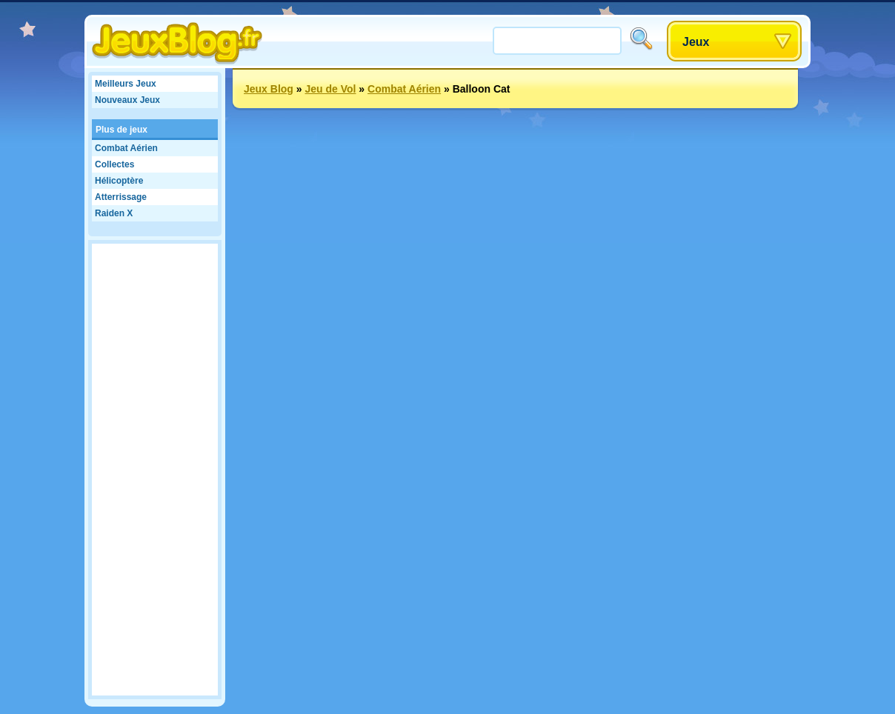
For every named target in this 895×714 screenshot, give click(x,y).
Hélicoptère (119, 181)
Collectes (114, 164)
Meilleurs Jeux (125, 84)
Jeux (695, 42)
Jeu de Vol (330, 89)
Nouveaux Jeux (127, 100)
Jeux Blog (268, 89)
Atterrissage (121, 197)
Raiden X (114, 213)
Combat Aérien (126, 148)
